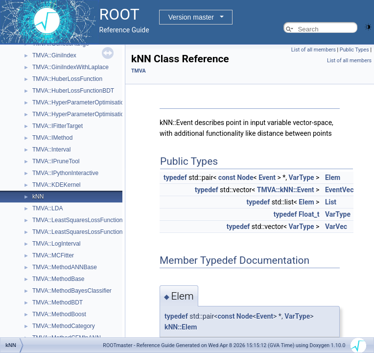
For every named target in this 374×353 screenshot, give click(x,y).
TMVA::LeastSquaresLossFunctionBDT (83, 231)
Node (245, 177)
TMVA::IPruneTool (55, 161)
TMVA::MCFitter (53, 255)
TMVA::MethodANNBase (64, 267)
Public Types (354, 50)
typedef (175, 177)
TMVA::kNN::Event (285, 190)
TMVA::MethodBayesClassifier (72, 290)
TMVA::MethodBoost (59, 314)
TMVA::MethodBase (58, 279)
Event (267, 177)
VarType (301, 177)
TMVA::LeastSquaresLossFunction (77, 220)
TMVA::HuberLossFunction (67, 79)
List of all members (313, 50)
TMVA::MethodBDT (57, 302)
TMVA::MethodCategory (63, 326)
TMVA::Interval (51, 149)
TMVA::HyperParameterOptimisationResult (88, 114)
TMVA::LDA (47, 208)
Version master (191, 17)
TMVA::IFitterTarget (57, 126)
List (330, 202)
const (226, 177)
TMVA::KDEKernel (56, 184)
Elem (332, 177)
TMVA (138, 71)
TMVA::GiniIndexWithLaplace (70, 67)
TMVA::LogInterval (56, 243)
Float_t (309, 214)
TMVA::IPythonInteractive (65, 173)
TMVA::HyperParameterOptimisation (79, 102)
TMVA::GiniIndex (54, 55)
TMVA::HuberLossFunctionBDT (73, 90)
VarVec (336, 226)
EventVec (339, 190)
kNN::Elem (180, 327)
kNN (38, 196)
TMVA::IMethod (52, 137)
